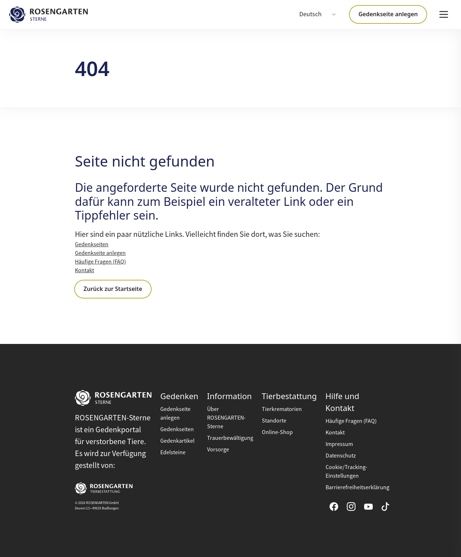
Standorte (274, 420)
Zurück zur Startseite (113, 289)
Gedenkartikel (177, 441)
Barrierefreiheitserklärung (357, 487)
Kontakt (84, 270)
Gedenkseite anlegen (388, 14)
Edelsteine (172, 452)
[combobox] (318, 14)
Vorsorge (218, 449)
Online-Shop (277, 432)
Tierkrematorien (282, 409)
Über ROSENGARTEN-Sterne (226, 418)
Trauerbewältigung (230, 438)
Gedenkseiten (91, 244)
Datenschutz (341, 455)
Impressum (339, 444)
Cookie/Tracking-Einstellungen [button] (346, 471)
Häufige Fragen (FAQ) (100, 261)
